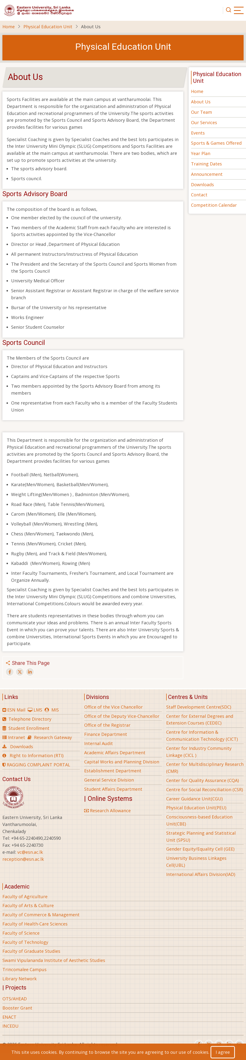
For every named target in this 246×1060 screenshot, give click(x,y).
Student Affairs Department (113, 789)
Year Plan (200, 153)
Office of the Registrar (107, 725)
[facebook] (198, 1044)
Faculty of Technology (25, 942)
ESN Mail (16, 710)
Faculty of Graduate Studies (31, 951)
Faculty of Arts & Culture (28, 905)
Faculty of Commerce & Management (41, 915)
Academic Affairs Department (114, 752)
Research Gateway (53, 737)
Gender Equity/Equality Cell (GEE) (200, 849)
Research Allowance (107, 810)
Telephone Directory (29, 719)
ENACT (9, 1017)
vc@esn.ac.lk (30, 852)
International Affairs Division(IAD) (200, 874)
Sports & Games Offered (216, 143)
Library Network (19, 979)
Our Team (201, 112)
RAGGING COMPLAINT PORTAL (36, 765)
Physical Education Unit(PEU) (196, 808)
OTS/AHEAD (14, 999)
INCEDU (10, 1026)
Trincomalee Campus (24, 969)
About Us (201, 102)
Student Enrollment (28, 728)
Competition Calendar (214, 205)
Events (198, 133)
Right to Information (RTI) (36, 755)
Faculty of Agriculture (25, 896)
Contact (199, 195)
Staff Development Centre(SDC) (198, 707)
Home (8, 26)
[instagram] (219, 1044)
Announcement (207, 174)
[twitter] (209, 1044)
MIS (55, 710)
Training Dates (206, 164)
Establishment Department (112, 771)
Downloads (202, 184)
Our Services (204, 122)
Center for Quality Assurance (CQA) (202, 780)
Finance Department (105, 734)
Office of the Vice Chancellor (113, 707)
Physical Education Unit (47, 26)
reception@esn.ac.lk (23, 859)
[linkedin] (229, 1044)
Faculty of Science (21, 933)
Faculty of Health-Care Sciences (35, 924)
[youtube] (239, 1044)
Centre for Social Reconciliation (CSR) (204, 789)
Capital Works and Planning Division (121, 762)
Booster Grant (17, 1008)
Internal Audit (98, 743)
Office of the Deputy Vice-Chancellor (121, 716)
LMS (38, 710)
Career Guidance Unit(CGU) (194, 799)
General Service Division (109, 780)
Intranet (16, 737)
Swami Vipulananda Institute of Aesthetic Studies (53, 960)
